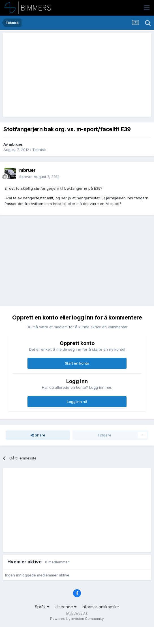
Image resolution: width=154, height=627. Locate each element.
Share (38, 435)
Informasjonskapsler (100, 606)
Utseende (65, 606)
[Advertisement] (71, 74)
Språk (42, 606)
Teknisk (39, 149)
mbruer (16, 144)
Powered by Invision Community (77, 618)
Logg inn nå (77, 401)
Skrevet (39, 176)
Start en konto (77, 363)
